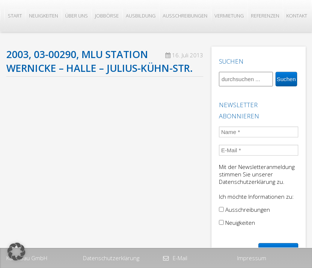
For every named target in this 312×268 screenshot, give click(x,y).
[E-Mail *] (258, 150)
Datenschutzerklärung (111, 258)
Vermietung (229, 15)
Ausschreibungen (185, 15)
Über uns (76, 15)
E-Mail (179, 258)
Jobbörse (107, 15)
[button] (16, 251)
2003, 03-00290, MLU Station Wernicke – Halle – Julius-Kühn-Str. (99, 61)
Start (15, 15)
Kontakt (296, 15)
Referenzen (265, 15)
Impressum (251, 258)
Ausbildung (141, 15)
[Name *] (258, 132)
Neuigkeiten (43, 15)
